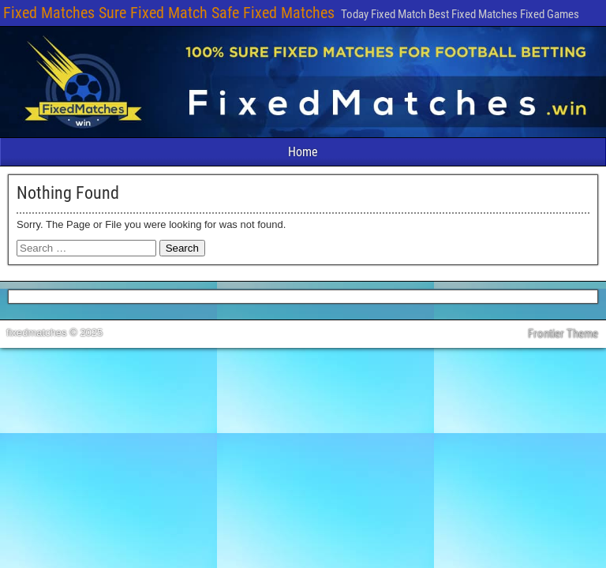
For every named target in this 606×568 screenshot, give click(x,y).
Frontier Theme (563, 334)
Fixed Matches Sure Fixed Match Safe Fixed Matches (169, 12)
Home (303, 151)
